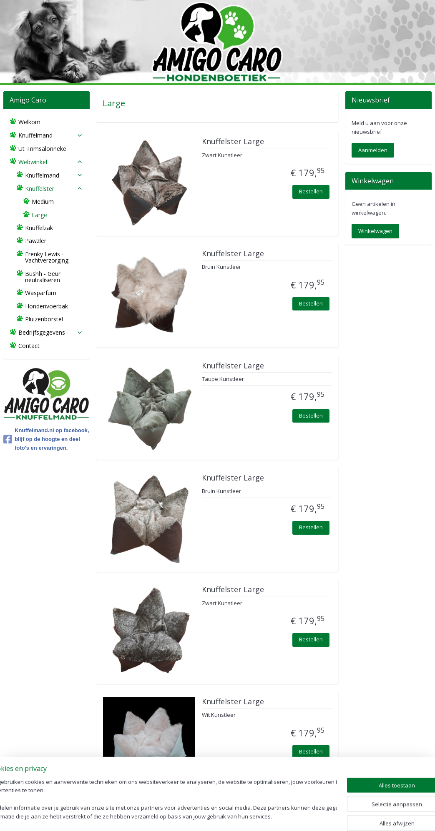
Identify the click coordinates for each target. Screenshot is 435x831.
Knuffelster (54, 189)
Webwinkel (50, 162)
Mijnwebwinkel (305, 816)
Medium (43, 201)
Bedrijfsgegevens (50, 332)
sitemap (183, 816)
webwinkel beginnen (232, 816)
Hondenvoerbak (46, 306)
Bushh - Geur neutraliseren (42, 277)
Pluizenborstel (44, 319)
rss (201, 816)
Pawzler (35, 241)
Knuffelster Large (233, 141)
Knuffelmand (50, 135)
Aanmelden (372, 150)
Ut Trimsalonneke (42, 149)
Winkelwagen (375, 231)
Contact (29, 346)
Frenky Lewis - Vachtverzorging (46, 257)
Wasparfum (40, 293)
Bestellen (311, 191)
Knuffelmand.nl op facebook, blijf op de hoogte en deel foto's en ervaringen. (46, 439)
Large (39, 215)
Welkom (29, 122)
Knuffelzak (39, 228)
